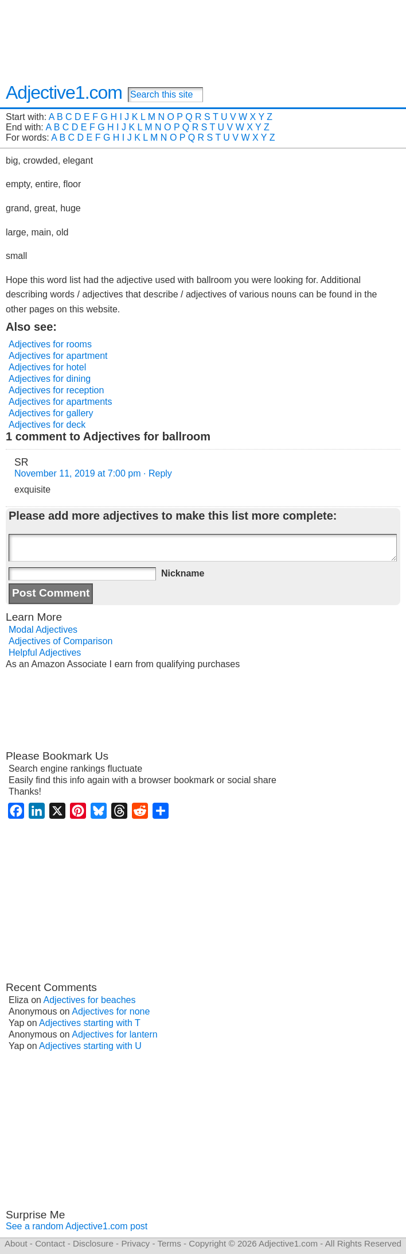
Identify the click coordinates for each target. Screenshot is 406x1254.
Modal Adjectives (43, 629)
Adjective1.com (64, 92)
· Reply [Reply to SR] (157, 473)
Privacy (135, 1243)
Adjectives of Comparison (60, 641)
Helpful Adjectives (45, 652)
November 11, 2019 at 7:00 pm (77, 473)
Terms (169, 1243)
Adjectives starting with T (89, 1023)
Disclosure (93, 1243)
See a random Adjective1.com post (76, 1226)
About (16, 1243)
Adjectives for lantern (114, 1034)
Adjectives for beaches (90, 1000)
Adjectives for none (111, 1011)
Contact (50, 1243)
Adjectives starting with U (90, 1046)
